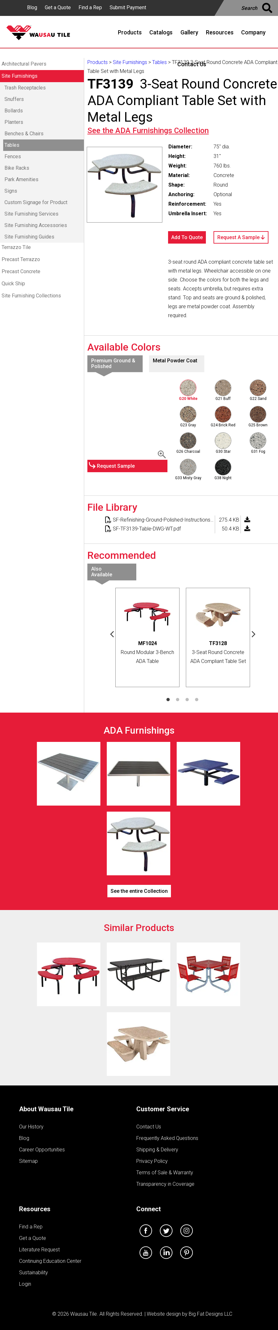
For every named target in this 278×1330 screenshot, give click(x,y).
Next (253, 633)
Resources (35, 1209)
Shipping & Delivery (157, 1150)
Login (25, 1284)
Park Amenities (21, 179)
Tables (11, 145)
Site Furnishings (19, 76)
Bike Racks (16, 168)
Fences (12, 156)
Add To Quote (187, 237)
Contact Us (148, 1127)
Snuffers (14, 99)
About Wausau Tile (46, 1109)
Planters (13, 122)
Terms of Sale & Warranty (164, 1173)
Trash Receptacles (25, 88)
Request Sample (116, 466)
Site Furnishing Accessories (35, 225)
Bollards (13, 111)
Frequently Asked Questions (167, 1138)
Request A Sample (241, 237)
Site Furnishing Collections (31, 296)
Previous (111, 633)
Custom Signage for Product (35, 202)
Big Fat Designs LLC (210, 1314)
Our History (31, 1127)
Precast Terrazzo (21, 259)
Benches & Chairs (24, 134)
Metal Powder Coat (175, 361)
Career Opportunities (42, 1150)
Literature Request (39, 1250)
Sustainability (33, 1273)
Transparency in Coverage (165, 1184)
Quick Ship (13, 284)
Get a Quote (58, 7)
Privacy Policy (152, 1161)
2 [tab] (177, 700)
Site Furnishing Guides (29, 237)
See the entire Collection (139, 891)
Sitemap (28, 1161)
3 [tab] (187, 700)
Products (97, 62)
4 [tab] (196, 700)
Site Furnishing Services (31, 214)
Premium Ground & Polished (113, 363)
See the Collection (148, 130)
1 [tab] (168, 700)
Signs (10, 191)
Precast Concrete (21, 271)
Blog (32, 7)
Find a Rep (90, 7)
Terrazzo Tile (16, 247)
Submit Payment (128, 7)
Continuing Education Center (50, 1261)
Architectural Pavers (24, 64)
